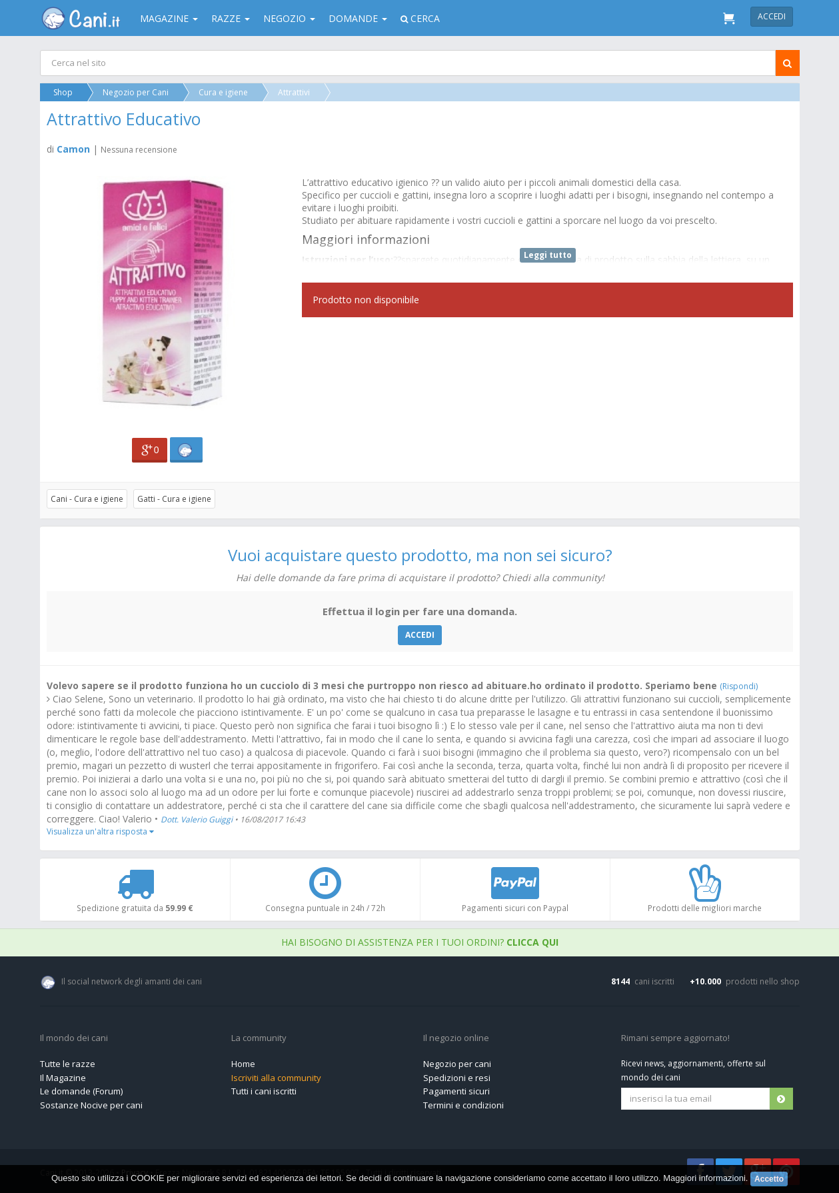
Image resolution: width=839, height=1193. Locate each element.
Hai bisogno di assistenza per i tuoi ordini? (419, 942)
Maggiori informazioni (704, 1178)
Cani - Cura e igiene (87, 499)
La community (259, 1038)
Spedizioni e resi (456, 1078)
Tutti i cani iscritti (264, 1091)
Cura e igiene (224, 92)
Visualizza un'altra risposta (101, 831)
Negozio (289, 18)
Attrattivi (295, 92)
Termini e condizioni (463, 1105)
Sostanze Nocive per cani (91, 1105)
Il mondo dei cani (74, 1038)
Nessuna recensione (139, 149)
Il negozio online (456, 1038)
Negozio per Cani (136, 92)
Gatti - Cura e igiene (175, 499)
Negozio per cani (457, 1064)
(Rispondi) (739, 686)
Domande (358, 18)
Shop (63, 92)
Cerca (420, 18)
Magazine (169, 18)
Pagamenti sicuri (456, 1091)
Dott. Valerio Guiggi (198, 819)
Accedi (772, 16)
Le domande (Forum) (81, 1091)
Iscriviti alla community (276, 1078)
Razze (230, 18)
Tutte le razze (67, 1064)
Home (243, 1064)
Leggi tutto (547, 255)
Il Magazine (63, 1078)
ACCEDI (419, 634)
